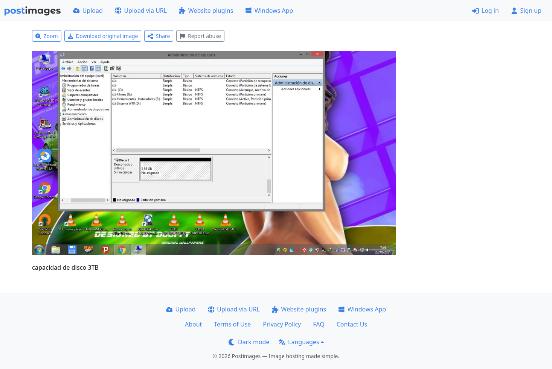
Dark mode (249, 342)
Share (159, 35)
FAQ (318, 324)
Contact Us (352, 324)
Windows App (269, 10)
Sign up (526, 10)
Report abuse (200, 35)
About (193, 324)
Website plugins (206, 10)
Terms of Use (232, 324)
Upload (88, 10)
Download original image (103, 35)
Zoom (46, 35)
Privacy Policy (282, 324)
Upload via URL (141, 10)
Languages (299, 342)
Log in (485, 10)
